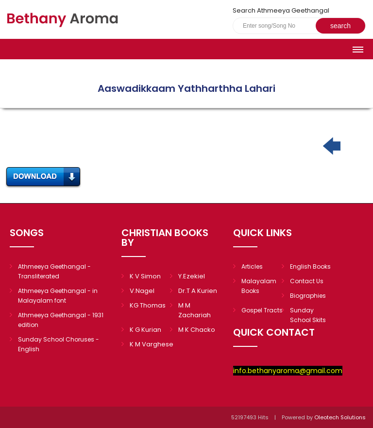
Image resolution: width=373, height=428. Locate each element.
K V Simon (145, 276)
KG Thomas (148, 305)
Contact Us (306, 281)
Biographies (308, 295)
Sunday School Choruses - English (58, 344)
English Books (310, 266)
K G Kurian (145, 329)
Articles (252, 266)
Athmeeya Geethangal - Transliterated (54, 271)
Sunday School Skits (308, 315)
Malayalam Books (258, 286)
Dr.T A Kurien (197, 290)
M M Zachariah (194, 310)
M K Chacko (196, 329)
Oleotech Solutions (340, 417)
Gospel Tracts (262, 310)
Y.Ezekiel (191, 276)
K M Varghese (151, 344)
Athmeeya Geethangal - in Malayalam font (58, 296)
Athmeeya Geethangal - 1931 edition (60, 320)
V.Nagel (142, 290)
